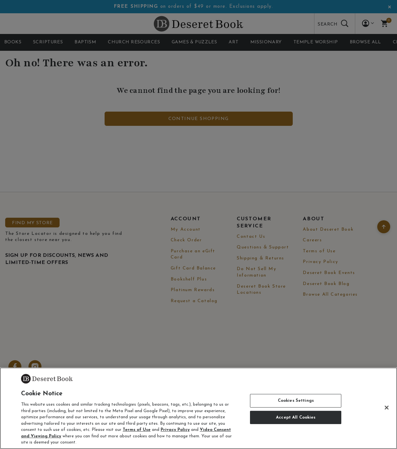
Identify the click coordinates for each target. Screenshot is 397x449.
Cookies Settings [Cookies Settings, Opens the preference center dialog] (296, 401)
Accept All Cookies (295, 417)
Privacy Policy (175, 430)
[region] (198, 408)
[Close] (387, 407)
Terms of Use (137, 430)
